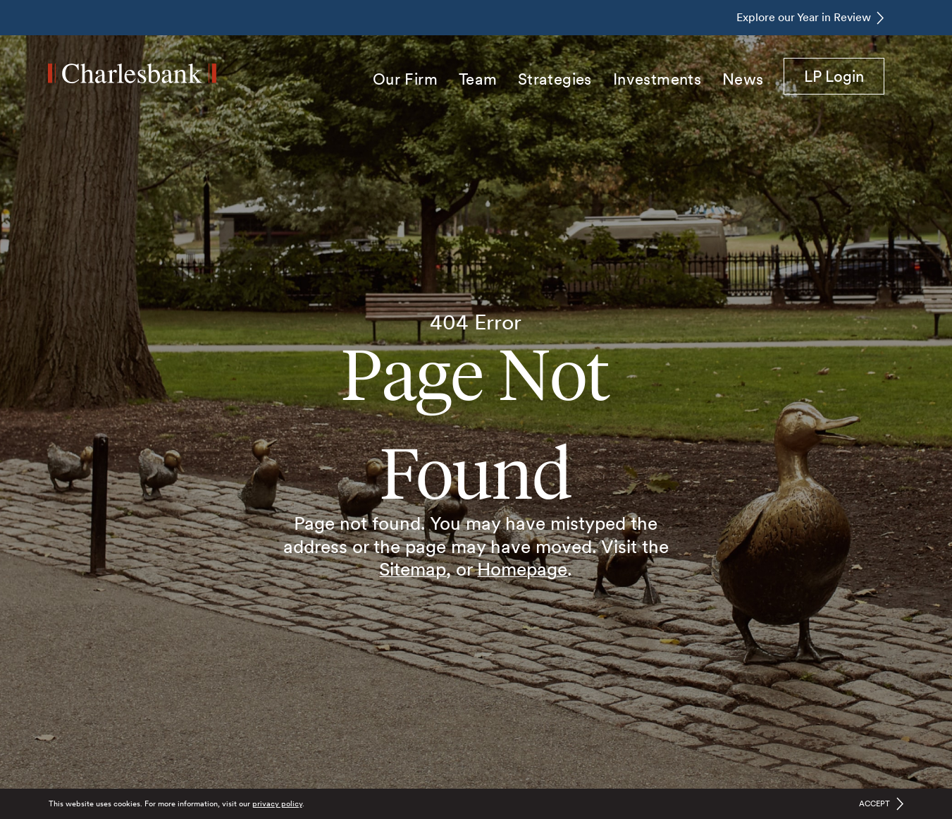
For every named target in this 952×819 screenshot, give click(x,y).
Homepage (522, 569)
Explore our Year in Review (803, 17)
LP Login (844, 75)
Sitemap (412, 569)
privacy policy (277, 803)
